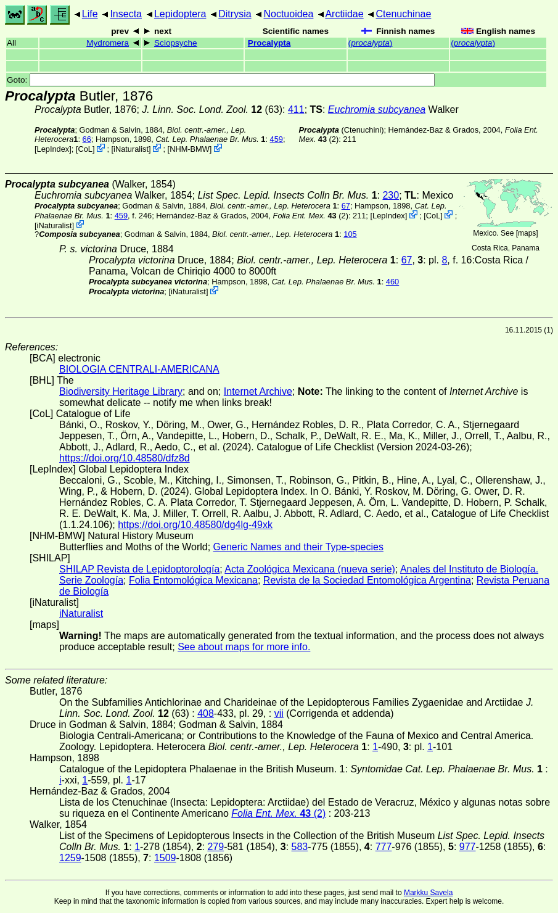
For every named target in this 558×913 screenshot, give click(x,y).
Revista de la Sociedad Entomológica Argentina (367, 580)
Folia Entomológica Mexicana (193, 580)
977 (467, 846)
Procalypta (269, 43)
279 (215, 846)
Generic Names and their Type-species (298, 547)
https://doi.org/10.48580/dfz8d (124, 458)
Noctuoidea (288, 14)
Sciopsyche (175, 43)
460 (392, 281)
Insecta (126, 14)
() (370, 43)
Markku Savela (428, 892)
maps (527, 233)
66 (87, 139)
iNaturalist (131, 149)
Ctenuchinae (404, 14)
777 (383, 846)
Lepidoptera (180, 14)
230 (390, 195)
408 (205, 713)
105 (349, 234)
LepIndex (53, 149)
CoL (85, 149)
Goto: (221, 80)
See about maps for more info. (244, 647)
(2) (310, 215)
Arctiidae (344, 14)
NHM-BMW (190, 149)
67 (346, 205)
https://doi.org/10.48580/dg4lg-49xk (195, 524)
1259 (70, 858)
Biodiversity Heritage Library (121, 391)
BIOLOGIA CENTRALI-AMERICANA (139, 369)
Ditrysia (234, 14)
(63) (212, 109)
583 (300, 846)
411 (296, 109)
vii (279, 713)
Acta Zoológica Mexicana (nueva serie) (309, 569)
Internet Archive (258, 391)
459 (276, 139)
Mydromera (107, 43)
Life (90, 14)
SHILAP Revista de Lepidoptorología (139, 569)
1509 (165, 858)
